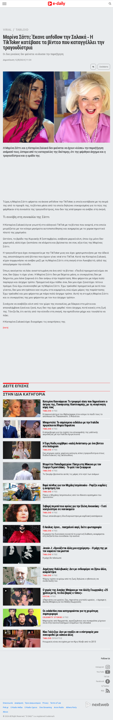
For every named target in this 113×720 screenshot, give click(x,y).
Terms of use (55, 703)
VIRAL (7, 29)
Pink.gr (6, 707)
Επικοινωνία (8, 703)
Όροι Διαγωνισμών (33, 703)
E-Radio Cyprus (31, 707)
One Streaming (45, 707)
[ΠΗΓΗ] (5, 328)
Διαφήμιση (19, 703)
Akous (5, 712)
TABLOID (22, 29)
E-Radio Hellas (17, 707)
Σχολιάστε (103, 67)
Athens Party (71, 707)
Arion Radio (59, 707)
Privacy (45, 703)
